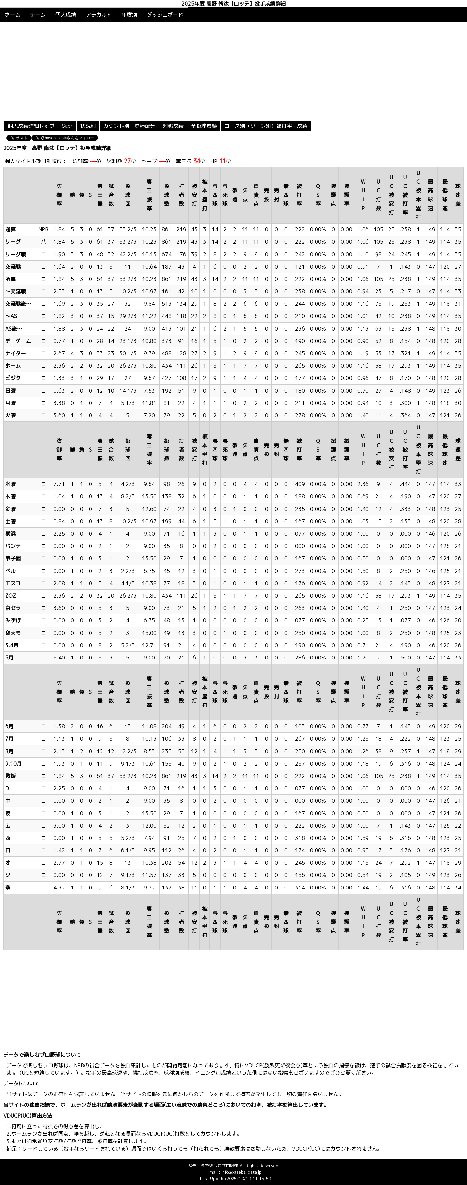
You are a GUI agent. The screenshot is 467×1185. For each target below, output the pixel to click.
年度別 (129, 14)
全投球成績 (204, 125)
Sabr (67, 125)
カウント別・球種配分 (129, 125)
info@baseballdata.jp (242, 1172)
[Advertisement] (233, 70)
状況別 (88, 125)
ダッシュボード (165, 14)
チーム (38, 14)
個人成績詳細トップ (31, 125)
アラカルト (99, 14)
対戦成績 (173, 125)
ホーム (12, 14)
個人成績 (65, 14)
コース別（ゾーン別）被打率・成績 (265, 125)
